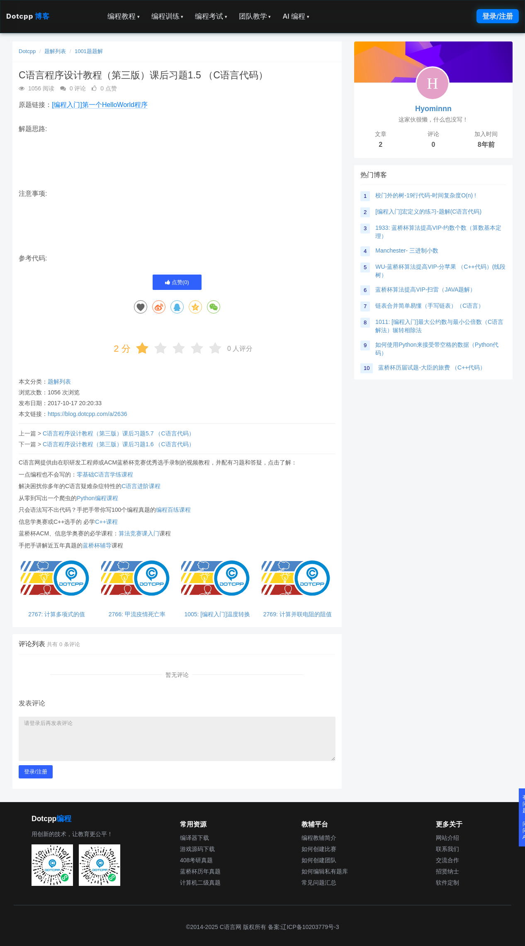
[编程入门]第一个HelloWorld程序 (100, 104)
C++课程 (106, 521)
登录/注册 (497, 16)
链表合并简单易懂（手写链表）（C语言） (429, 305)
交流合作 (447, 860)
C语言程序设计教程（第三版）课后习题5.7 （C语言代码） (118, 433)
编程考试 (211, 16)
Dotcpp (27, 16)
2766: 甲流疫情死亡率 (137, 614)
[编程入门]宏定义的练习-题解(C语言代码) (428, 211)
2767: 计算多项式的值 (56, 614)
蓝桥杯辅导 (97, 545)
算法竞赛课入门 (139, 533)
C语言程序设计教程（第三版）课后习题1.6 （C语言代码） (118, 444)
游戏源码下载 (197, 849)
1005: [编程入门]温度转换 (217, 614)
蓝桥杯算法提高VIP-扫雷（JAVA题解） (425, 289)
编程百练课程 (173, 509)
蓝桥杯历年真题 (200, 871)
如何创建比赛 (318, 849)
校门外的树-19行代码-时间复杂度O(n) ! (425, 195)
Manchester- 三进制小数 (406, 250)
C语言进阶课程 (141, 486)
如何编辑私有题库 (324, 871)
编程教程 (123, 16)
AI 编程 (295, 16)
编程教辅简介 (318, 837)
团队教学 (255, 16)
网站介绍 (447, 837)
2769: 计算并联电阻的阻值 (297, 614)
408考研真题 (196, 860)
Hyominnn (433, 109)
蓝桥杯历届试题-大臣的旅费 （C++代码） (432, 367)
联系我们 (447, 849)
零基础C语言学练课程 (105, 474)
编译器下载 (194, 837)
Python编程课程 (97, 498)
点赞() (177, 282)
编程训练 (167, 16)
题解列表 (55, 51)
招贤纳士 (447, 871)
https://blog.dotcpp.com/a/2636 (87, 414)
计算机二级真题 (200, 882)
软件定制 (447, 882)
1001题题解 (89, 51)
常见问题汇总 (318, 882)
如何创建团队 (318, 860)
